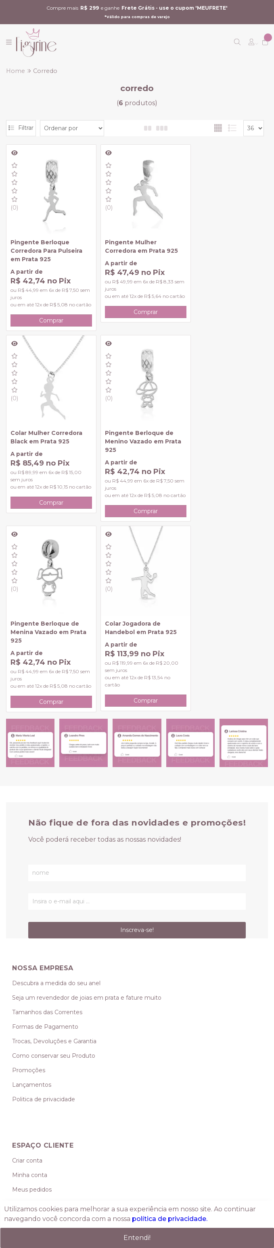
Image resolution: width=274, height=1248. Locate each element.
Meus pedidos (32, 999)
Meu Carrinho (31, 1013)
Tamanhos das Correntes (47, 822)
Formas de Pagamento (45, 836)
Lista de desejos (34, 1028)
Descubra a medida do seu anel (56, 793)
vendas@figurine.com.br (54, 1118)
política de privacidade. (169, 1219)
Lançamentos (31, 894)
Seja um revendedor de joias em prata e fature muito (86, 807)
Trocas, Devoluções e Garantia (54, 851)
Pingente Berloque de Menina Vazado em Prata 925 (132, 434)
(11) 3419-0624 (31, 1089)
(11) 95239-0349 (40, 1103)
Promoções (28, 880)
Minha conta (29, 984)
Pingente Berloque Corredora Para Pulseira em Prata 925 (46, 243)
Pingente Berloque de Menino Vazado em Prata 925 (44, 434)
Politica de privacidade (43, 909)
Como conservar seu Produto (53, 865)
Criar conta (27, 970)
